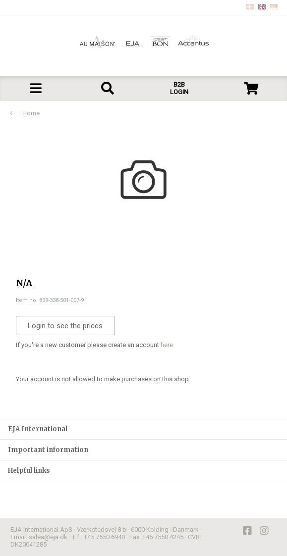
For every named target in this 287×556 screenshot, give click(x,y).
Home (31, 113)
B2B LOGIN (179, 88)
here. (167, 345)
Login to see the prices (65, 325)
